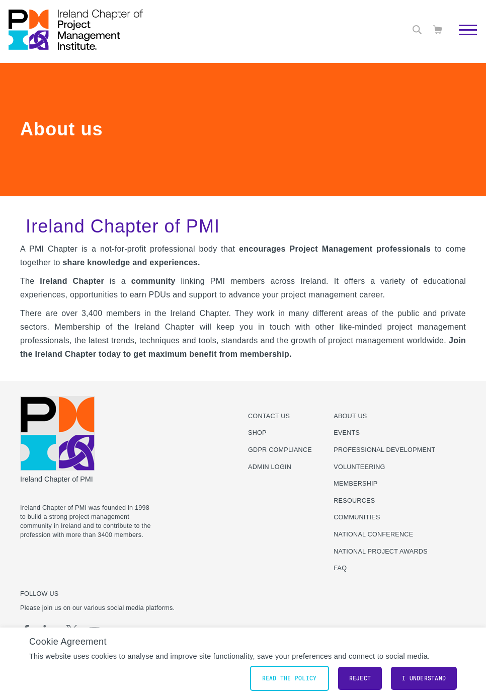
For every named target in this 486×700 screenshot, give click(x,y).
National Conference (373, 534)
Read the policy (289, 678)
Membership (355, 483)
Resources (354, 500)
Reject (360, 678)
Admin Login (269, 467)
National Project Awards (381, 551)
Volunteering (359, 467)
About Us (350, 416)
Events (347, 432)
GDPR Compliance (280, 449)
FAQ (340, 568)
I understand (424, 678)
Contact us (269, 416)
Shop (257, 432)
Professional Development (384, 449)
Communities (357, 517)
